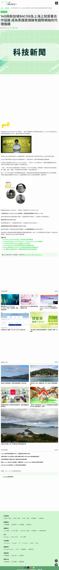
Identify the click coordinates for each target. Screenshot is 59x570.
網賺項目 (6, 547)
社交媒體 (6, 541)
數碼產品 (6, 522)
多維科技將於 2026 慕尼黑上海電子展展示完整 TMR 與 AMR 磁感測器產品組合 (20, 456)
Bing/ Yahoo (15, 537)
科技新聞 (7, 8)
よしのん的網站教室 (8, 476)
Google (7, 537)
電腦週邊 (7, 524)
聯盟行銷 (31, 549)
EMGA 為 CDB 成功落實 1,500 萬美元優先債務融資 (13, 465)
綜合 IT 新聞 (4, 12)
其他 (32, 543)
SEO (5, 534)
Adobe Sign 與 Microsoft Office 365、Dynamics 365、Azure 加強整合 (23, 241)
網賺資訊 (24, 549)
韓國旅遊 (22, 561)
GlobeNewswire (37, 254)
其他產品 (29, 524)
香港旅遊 (7, 561)
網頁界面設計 (43, 530)
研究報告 (34, 518)
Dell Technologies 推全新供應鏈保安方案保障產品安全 (18, 245)
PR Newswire (28, 254)
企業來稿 (41, 518)
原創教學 (6, 553)
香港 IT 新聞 (17, 518)
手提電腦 (22, 524)
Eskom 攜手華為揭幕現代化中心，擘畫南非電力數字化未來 (15, 453)
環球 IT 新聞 (8, 518)
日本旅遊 (14, 561)
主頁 (2, 8)
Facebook (7, 543)
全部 (56, 291)
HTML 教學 (15, 530)
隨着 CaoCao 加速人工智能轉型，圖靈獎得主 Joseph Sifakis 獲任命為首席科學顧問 (22, 462)
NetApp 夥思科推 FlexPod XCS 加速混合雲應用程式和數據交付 (21, 247)
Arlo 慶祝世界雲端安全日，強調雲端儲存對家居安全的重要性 (20, 249)
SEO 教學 (23, 537)
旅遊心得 (6, 559)
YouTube (26, 543)
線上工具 (14, 555)
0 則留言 (16, 28)
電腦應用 (7, 555)
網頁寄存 (34, 530)
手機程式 (22, 555)
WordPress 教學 (25, 530)
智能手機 (14, 524)
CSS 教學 (7, 530)
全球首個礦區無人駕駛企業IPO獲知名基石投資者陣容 (14, 459)
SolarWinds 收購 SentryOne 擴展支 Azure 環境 (16, 243)
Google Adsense (9, 549)
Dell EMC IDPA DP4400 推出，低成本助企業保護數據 (18, 239)
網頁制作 (6, 528)
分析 (37, 543)
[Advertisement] (29, 88)
